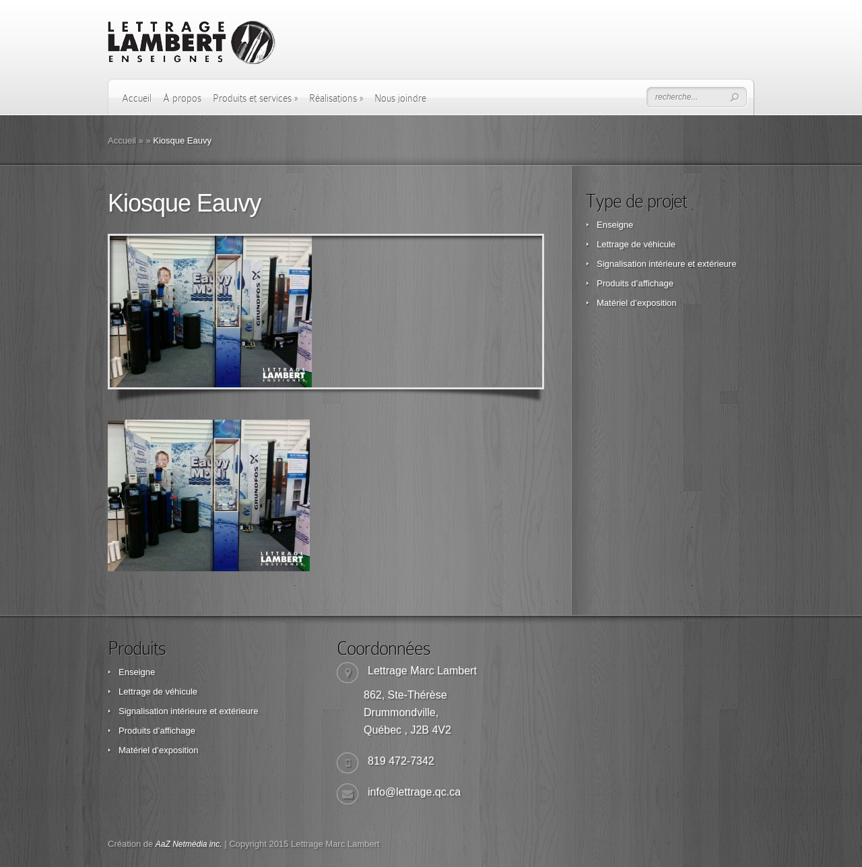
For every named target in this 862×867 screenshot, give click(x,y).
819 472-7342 (401, 761)
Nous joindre (400, 98)
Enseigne (615, 225)
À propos (182, 98)
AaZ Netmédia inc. (189, 844)
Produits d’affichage (635, 283)
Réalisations (336, 98)
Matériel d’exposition (637, 303)
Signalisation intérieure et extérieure (666, 264)
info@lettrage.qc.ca (414, 792)
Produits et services (255, 98)
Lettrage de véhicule (636, 244)
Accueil (137, 98)
